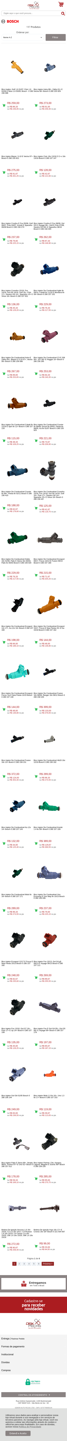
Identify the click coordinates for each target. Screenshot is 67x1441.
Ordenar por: (22, 32)
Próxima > (47, 1264)
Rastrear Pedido (17, 1339)
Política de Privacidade (30, 1427)
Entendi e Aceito (18, 1433)
